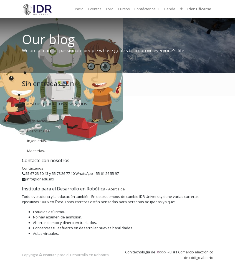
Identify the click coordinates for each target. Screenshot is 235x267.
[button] (181, 9)
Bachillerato (37, 121)
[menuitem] (79, 9)
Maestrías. (36, 150)
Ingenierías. (37, 140)
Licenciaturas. (38, 131)
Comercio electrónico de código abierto (195, 255)
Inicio (26, 111)
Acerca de (116, 189)
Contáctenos (32, 168)
